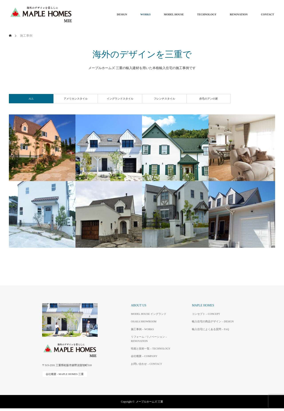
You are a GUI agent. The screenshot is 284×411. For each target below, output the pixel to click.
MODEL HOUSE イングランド (148, 313)
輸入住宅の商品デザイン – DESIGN (213, 321)
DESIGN (122, 14)
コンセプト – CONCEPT (206, 313)
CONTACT (267, 14)
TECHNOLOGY (206, 14)
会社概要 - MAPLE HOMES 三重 (65, 374)
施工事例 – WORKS (142, 329)
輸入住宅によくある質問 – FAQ (210, 329)
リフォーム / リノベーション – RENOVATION (149, 339)
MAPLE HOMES (203, 305)
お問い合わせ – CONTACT (146, 363)
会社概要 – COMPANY (144, 356)
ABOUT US (138, 305)
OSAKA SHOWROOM (143, 321)
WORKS (145, 14)
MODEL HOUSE (174, 14)
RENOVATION (239, 14)
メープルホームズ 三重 (149, 401)
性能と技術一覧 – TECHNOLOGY (150, 348)
